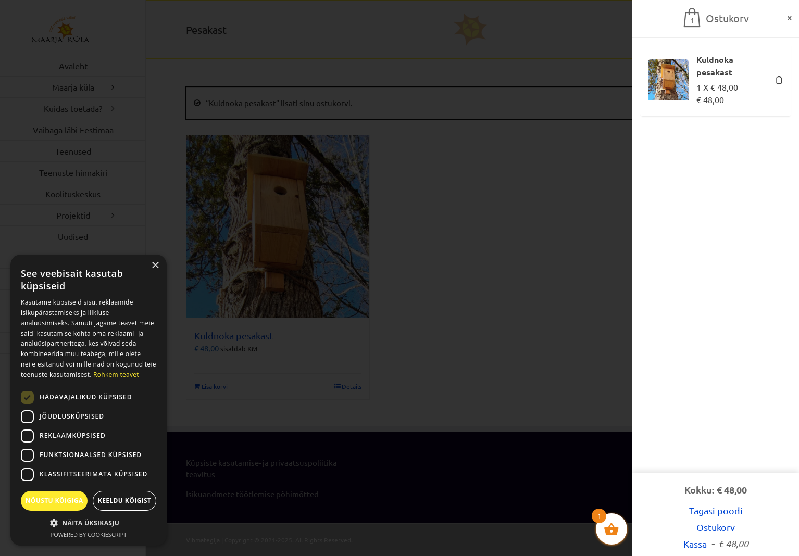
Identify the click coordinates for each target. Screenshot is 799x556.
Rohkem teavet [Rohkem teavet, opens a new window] (116, 374)
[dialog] (88, 400)
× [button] (155, 266)
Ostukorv (715, 527)
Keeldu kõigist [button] (125, 500)
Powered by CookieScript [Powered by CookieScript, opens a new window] (89, 534)
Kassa (715, 543)
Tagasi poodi (716, 510)
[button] (88, 522)
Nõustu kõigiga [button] (54, 500)
